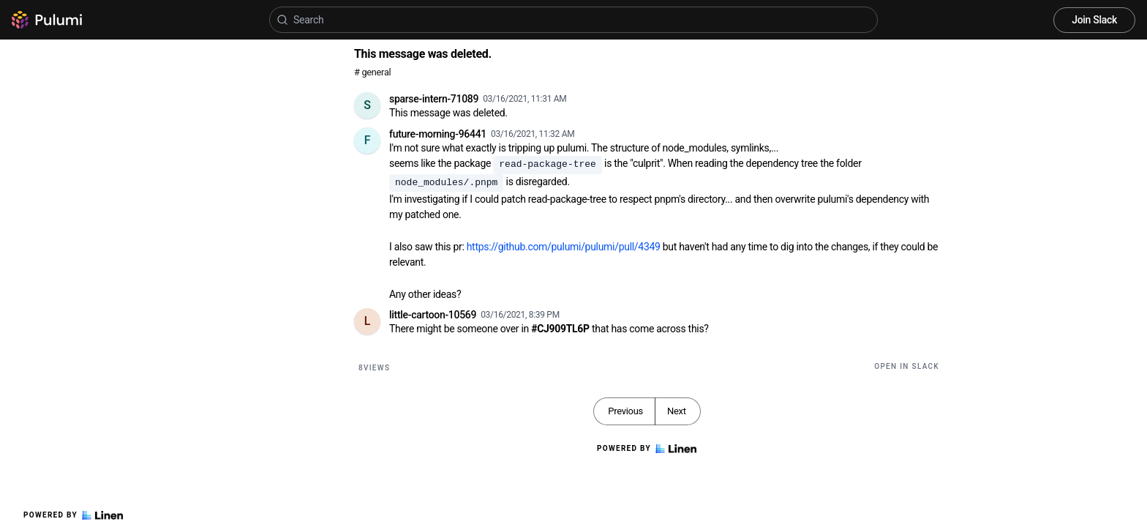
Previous (625, 410)
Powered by (73, 515)
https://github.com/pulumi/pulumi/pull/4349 (564, 247)
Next (676, 410)
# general (372, 72)
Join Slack (1094, 20)
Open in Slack (906, 366)
